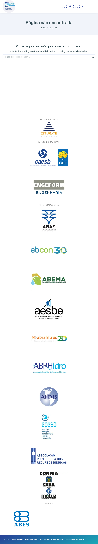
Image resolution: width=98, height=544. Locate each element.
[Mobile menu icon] (90, 6)
